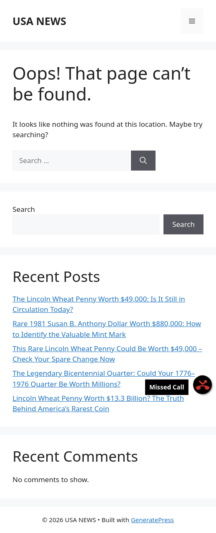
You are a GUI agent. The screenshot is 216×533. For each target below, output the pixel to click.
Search (24, 209)
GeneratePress (152, 519)
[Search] (143, 161)
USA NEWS (39, 21)
